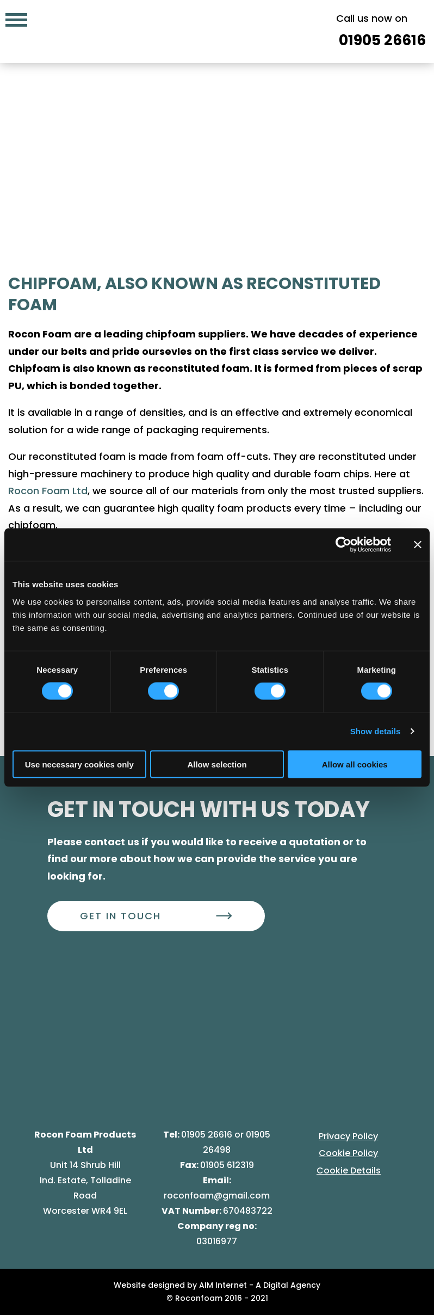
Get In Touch (120, 916)
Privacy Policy (348, 1136)
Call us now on (381, 32)
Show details (375, 731)
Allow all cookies (355, 764)
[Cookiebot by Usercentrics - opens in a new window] (343, 545)
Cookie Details (349, 1170)
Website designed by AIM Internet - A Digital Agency (217, 1285)
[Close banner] (417, 545)
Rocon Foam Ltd (48, 490)
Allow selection (216, 764)
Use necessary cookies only (79, 764)
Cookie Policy (348, 1153)
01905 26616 (207, 1134)
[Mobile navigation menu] (16, 19)
